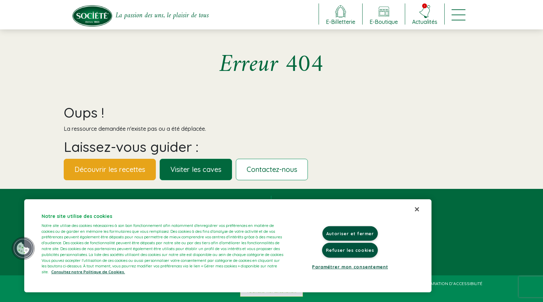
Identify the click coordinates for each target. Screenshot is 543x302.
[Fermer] (417, 209)
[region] (227, 245)
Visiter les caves (195, 169)
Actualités (424, 14)
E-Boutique (384, 21)
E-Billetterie (340, 21)
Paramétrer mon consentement (350, 266)
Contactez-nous (272, 169)
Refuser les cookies (350, 250)
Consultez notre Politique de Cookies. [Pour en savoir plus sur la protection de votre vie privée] (88, 271)
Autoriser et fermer (350, 233)
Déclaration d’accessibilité (451, 283)
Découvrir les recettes (109, 169)
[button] (23, 248)
